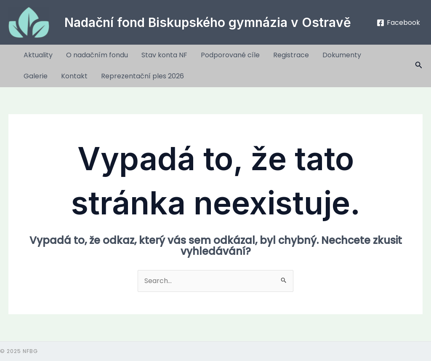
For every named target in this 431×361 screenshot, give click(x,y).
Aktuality (38, 55)
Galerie (36, 76)
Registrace (291, 55)
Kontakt (74, 76)
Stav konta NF (164, 55)
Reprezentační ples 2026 (142, 76)
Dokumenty (341, 55)
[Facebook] (398, 23)
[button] (419, 66)
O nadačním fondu (97, 55)
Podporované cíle (230, 55)
